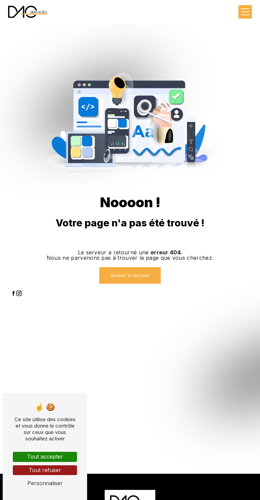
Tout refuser (45, 470)
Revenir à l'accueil (130, 275)
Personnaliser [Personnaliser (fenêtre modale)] (45, 483)
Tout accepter (45, 456)
